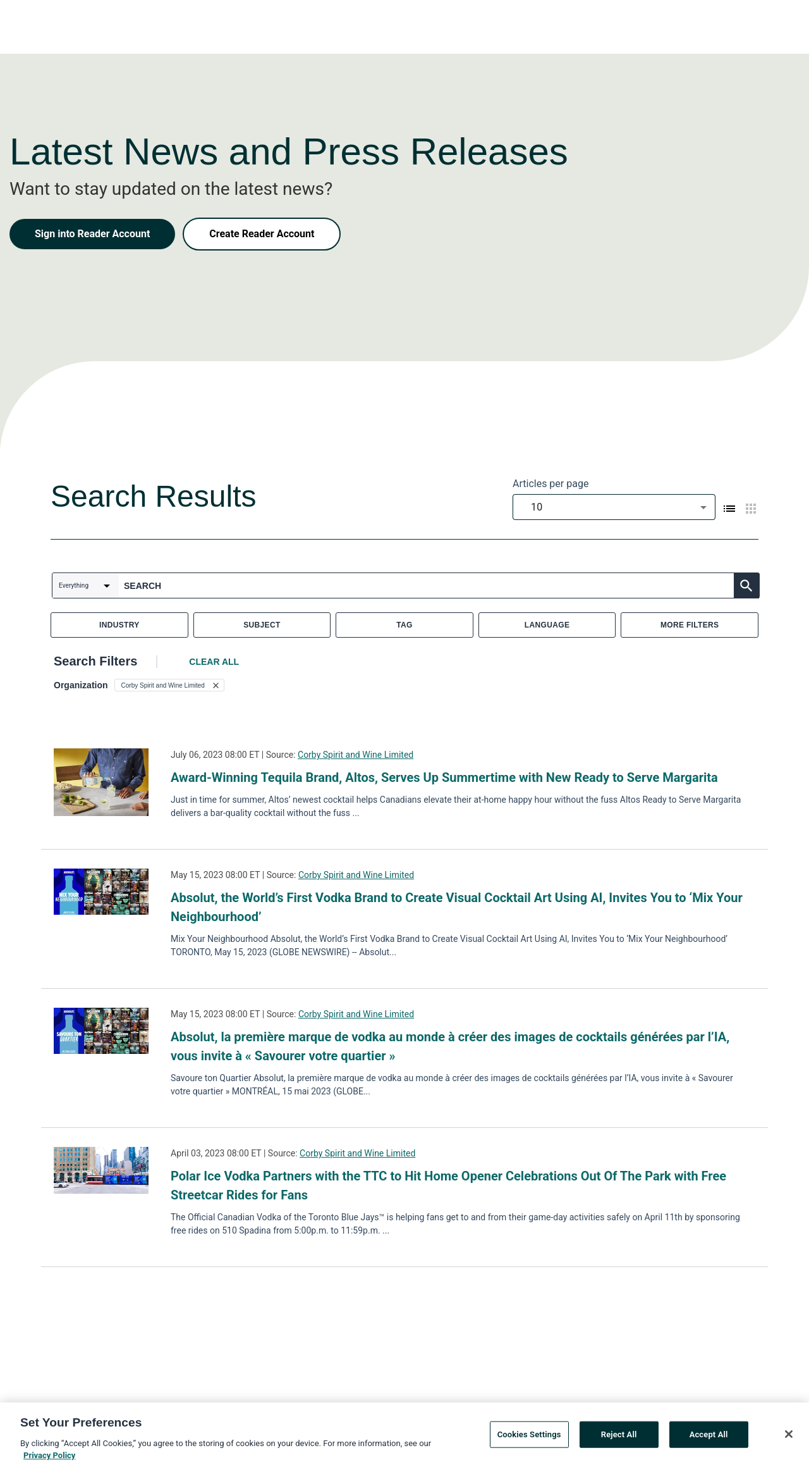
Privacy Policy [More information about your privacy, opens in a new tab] (49, 1459)
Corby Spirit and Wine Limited (355, 755)
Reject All (619, 1437)
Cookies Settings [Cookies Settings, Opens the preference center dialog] (529, 1437)
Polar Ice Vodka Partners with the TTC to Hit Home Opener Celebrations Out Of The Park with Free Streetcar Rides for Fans (448, 1185)
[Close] (789, 1437)
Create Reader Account (261, 234)
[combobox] (614, 507)
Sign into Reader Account (92, 234)
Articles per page (550, 484)
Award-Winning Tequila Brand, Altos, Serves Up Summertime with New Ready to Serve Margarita (444, 777)
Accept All (709, 1437)
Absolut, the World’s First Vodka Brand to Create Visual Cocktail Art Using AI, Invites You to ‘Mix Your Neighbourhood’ (457, 907)
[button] (169, 685)
